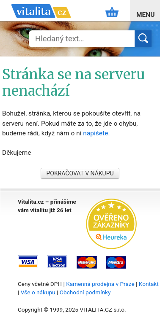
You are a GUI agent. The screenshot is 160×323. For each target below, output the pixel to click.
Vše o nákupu (38, 292)
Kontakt (149, 283)
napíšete (95, 133)
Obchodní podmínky (85, 292)
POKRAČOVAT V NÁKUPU (79, 173)
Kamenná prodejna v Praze (100, 283)
